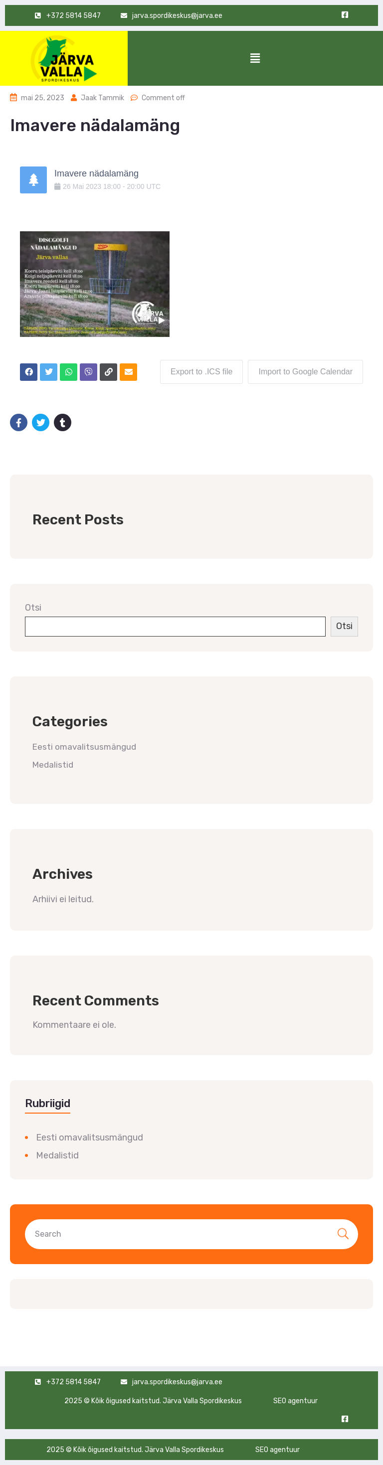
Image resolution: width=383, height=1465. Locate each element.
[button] (255, 58)
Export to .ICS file (202, 371)
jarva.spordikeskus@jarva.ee (177, 15)
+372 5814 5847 (73, 1382)
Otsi (33, 607)
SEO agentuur (295, 1401)
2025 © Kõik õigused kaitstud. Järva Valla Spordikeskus (153, 1401)
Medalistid (52, 765)
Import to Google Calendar (305, 371)
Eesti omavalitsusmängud (84, 747)
